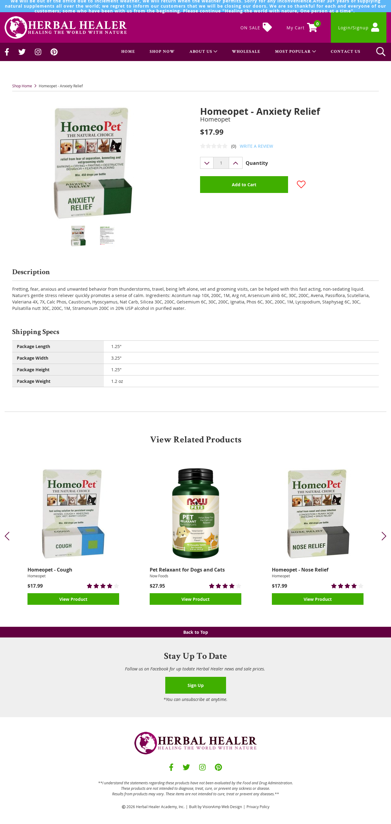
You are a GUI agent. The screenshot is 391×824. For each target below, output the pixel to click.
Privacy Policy (258, 806)
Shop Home (22, 85)
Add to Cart (244, 184)
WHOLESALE (246, 52)
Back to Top (195, 632)
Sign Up (196, 685)
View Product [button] (73, 599)
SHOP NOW (162, 52)
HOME (128, 52)
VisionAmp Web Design (222, 806)
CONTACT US (345, 52)
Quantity (257, 163)
